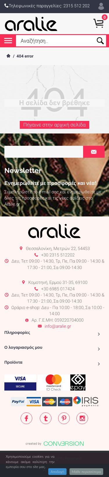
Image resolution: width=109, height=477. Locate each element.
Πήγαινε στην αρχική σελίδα (54, 126)
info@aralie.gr (58, 326)
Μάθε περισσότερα (86, 471)
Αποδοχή (57, 471)
